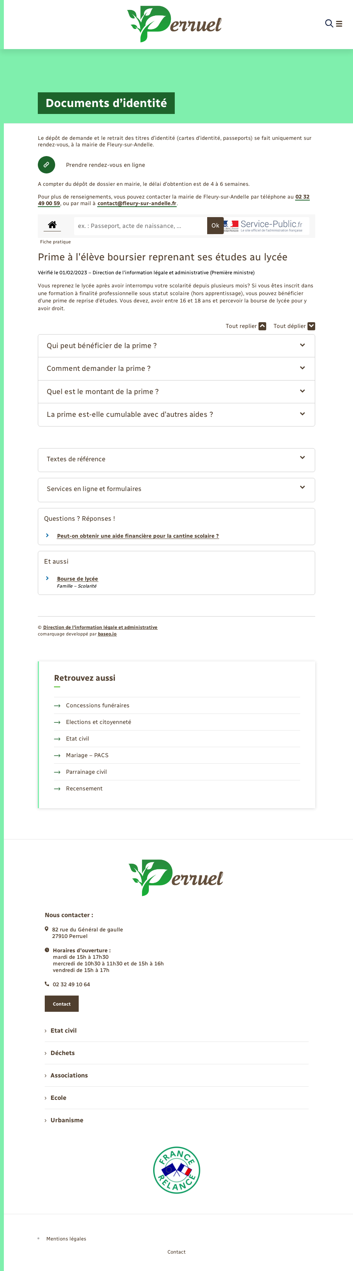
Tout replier (246, 326)
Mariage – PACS (81, 755)
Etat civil (72, 738)
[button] (176, 346)
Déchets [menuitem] (60, 1053)
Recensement (78, 788)
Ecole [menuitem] (55, 1097)
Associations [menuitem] (66, 1075)
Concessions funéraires (92, 705)
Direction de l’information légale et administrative (100, 627)
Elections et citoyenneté (93, 722)
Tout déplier (294, 326)
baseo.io (107, 634)
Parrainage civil (80, 771)
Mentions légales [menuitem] (66, 1239)
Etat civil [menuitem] (61, 1030)
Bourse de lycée (77, 579)
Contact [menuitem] (176, 1252)
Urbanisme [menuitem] (64, 1120)
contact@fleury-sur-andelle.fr (137, 203)
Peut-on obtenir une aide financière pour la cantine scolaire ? (138, 536)
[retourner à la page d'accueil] (175, 24)
